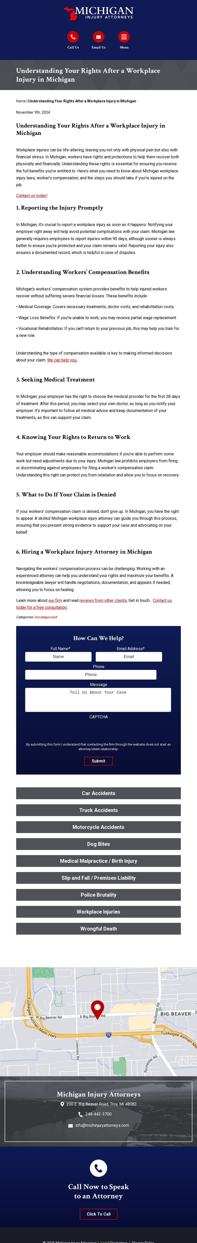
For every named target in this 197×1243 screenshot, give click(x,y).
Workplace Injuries (98, 912)
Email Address (131, 648)
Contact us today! (31, 195)
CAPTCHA (99, 717)
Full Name (60, 648)
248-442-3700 (98, 1114)
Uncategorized (45, 617)
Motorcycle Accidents (98, 827)
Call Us (73, 47)
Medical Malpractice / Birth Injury (98, 861)
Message (98, 684)
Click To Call (99, 1214)
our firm (55, 600)
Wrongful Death (98, 929)
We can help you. (62, 360)
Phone (98, 666)
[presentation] (64, 730)
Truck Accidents (98, 810)
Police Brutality (98, 895)
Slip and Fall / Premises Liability (99, 878)
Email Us (98, 47)
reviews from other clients (103, 600)
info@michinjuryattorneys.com (102, 1125)
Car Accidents (98, 793)
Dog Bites (98, 844)
